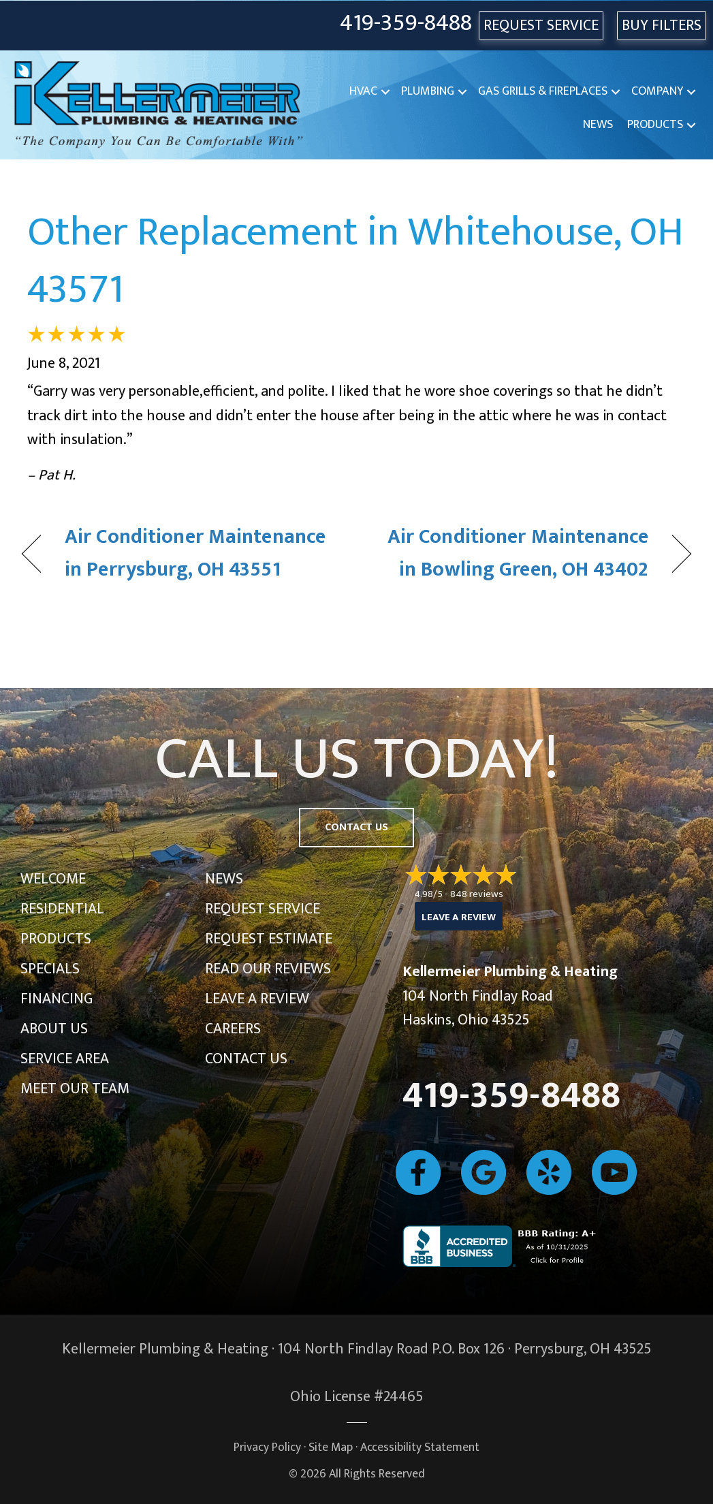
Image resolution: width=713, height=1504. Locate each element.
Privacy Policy (267, 1447)
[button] (385, 91)
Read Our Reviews (268, 969)
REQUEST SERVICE (541, 25)
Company (657, 91)
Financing (56, 999)
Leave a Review (257, 999)
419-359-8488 (406, 23)
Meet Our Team (74, 1088)
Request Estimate (268, 939)
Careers (233, 1028)
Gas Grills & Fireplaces (542, 91)
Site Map (330, 1447)
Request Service (262, 909)
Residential (62, 909)
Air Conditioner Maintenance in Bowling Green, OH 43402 (512, 553)
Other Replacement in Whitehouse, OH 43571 (355, 261)
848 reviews (476, 894)
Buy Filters (661, 25)
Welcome (53, 879)
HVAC (363, 91)
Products (655, 124)
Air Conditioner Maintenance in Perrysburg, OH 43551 (195, 553)
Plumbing (427, 91)
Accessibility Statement (419, 1447)
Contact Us (246, 1058)
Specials (50, 969)
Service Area (64, 1058)
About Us (54, 1028)
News (598, 124)
